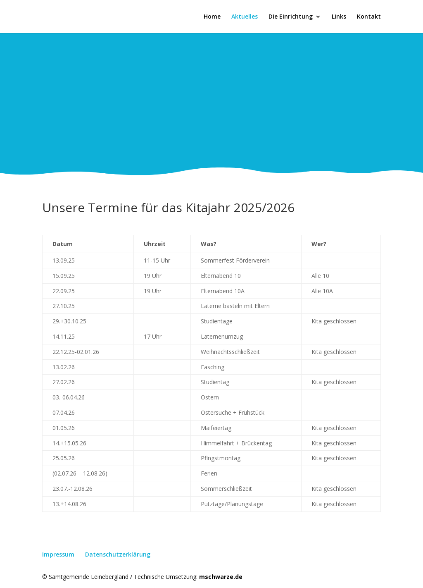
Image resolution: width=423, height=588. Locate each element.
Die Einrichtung (291, 17)
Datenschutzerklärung (117, 554)
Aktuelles (244, 17)
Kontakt (369, 17)
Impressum (58, 554)
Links (339, 17)
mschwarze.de (220, 577)
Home (212, 17)
